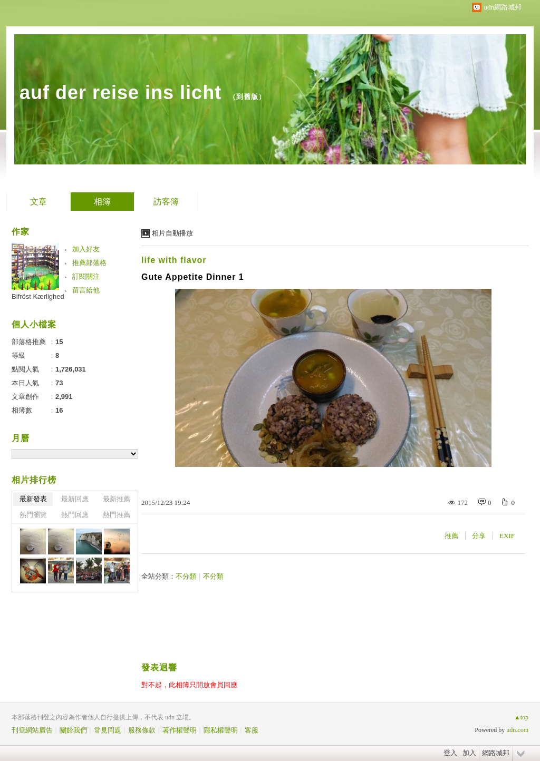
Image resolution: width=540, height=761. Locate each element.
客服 (251, 730)
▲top (521, 717)
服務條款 (142, 730)
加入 (469, 753)
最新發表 (33, 499)
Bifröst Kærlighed (38, 296)
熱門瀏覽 (33, 515)
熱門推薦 (116, 515)
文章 (38, 201)
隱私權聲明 (221, 730)
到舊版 (247, 97)
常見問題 (107, 730)
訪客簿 (166, 201)
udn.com (517, 730)
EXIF (507, 536)
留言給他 (86, 290)
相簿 (102, 201)
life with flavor (174, 260)
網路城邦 (495, 753)
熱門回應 (75, 515)
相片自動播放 (172, 233)
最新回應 (75, 499)
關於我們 (73, 730)
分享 (479, 536)
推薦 (451, 536)
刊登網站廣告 (32, 730)
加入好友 (86, 249)
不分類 (186, 576)
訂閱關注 (86, 276)
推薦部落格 (89, 263)
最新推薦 (116, 499)
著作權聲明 (179, 730)
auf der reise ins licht (120, 92)
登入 (450, 753)
